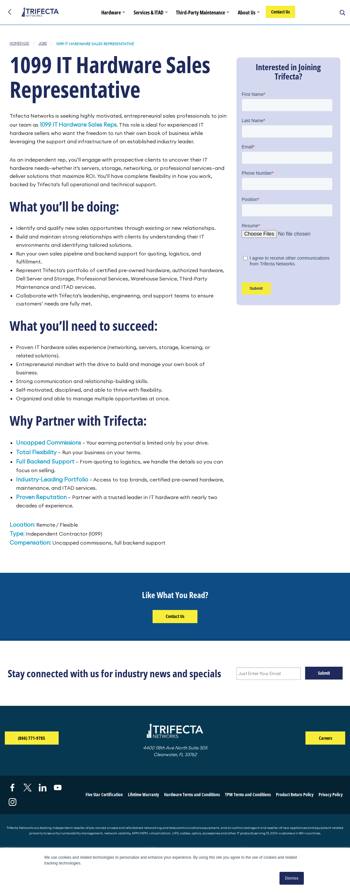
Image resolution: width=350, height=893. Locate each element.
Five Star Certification (104, 795)
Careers (325, 739)
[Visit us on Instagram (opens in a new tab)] (12, 803)
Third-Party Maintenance (200, 12)
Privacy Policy (331, 795)
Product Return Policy (294, 795)
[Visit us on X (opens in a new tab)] (28, 788)
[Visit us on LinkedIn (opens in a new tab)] (43, 788)
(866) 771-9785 (38, 739)
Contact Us (280, 12)
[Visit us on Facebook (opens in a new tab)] (12, 788)
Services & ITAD (149, 12)
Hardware (111, 12)
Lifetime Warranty (143, 795)
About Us (247, 12)
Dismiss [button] (291, 878)
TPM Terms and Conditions (248, 795)
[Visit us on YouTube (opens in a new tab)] (58, 788)
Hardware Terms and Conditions (192, 795)
